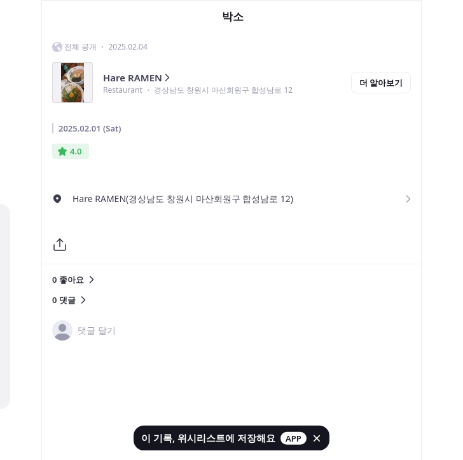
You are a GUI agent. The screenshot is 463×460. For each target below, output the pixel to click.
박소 (233, 17)
